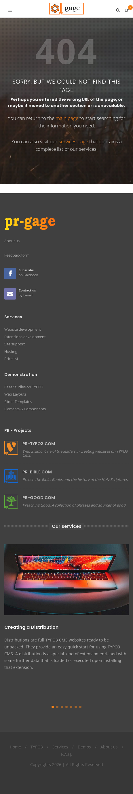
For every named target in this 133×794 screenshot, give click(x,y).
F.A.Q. (66, 745)
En (127, 8)
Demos (84, 738)
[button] (53, 698)
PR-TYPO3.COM (38, 435)
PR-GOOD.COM (38, 489)
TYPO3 (37, 738)
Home (15, 738)
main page (67, 118)
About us (109, 738)
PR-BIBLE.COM (37, 463)
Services (60, 738)
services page (73, 141)
